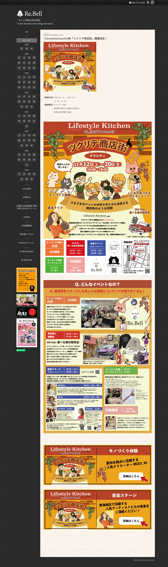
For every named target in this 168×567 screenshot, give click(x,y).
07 (24, 63)
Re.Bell (140, 560)
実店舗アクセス (27, 234)
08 (19, 63)
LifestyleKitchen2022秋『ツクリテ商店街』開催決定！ (76, 38)
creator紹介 (26, 189)
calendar (26, 217)
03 (22, 48)
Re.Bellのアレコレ (27, 243)
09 (34, 58)
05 (34, 63)
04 (19, 68)
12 (19, 58)
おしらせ (27, 40)
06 (29, 63)
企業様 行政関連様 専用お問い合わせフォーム (26, 207)
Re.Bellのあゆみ (27, 251)
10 (29, 58)
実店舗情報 (27, 226)
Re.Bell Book (26, 260)
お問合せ (27, 197)
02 (27, 48)
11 (24, 58)
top (26, 32)
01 (32, 48)
